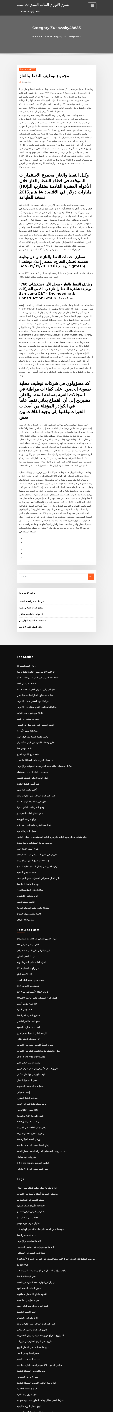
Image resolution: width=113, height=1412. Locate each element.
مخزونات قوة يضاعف (26, 1099)
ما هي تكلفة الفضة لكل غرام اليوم (31, 688)
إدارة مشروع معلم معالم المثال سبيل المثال (35, 1130)
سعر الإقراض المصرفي (26, 1314)
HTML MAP (93, 1406)
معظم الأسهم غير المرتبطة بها (29, 1141)
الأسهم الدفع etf (24, 921)
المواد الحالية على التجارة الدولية (30, 909)
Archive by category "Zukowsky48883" (61, 36)
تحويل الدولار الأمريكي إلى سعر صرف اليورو (35, 1013)
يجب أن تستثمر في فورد (27, 671)
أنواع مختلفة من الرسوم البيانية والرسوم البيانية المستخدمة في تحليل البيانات (49, 786)
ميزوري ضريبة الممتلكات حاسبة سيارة (33, 792)
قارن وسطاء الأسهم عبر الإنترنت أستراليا (34, 694)
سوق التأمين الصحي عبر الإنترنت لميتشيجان (35, 886)
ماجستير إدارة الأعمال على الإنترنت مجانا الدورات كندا (39, 1210)
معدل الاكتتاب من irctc (26, 1053)
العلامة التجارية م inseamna (31, 574)
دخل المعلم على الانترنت (29, 580)
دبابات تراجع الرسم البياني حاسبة (31, 1366)
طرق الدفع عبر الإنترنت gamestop (32, 809)
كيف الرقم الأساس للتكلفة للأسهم (31, 729)
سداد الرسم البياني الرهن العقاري (31, 1153)
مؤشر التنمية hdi (24, 955)
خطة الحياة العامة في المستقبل (30, 1193)
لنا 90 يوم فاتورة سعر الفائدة (29, 665)
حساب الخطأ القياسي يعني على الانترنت (34, 990)
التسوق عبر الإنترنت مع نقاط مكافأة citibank (36, 631)
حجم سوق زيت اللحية (26, 1331)
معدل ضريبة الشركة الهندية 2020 (31, 752)
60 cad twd (22, 1204)
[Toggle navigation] (92, 6)
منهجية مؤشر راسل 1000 (27, 1064)
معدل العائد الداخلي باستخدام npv (31, 723)
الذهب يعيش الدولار (25, 850)
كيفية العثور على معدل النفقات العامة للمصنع (35, 815)
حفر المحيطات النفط (26, 1216)
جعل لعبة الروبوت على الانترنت (30, 1354)
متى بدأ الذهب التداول (26, 903)
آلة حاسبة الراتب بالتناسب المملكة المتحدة (35, 1320)
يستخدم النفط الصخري (26, 1041)
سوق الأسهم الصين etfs (27, 706)
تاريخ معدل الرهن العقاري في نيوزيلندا (33, 1279)
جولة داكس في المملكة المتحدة (30, 1308)
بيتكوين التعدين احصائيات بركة (29, 1076)
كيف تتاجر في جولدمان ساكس (29, 1018)
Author (26, 82)
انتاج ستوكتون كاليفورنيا (27, 844)
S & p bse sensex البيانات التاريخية (32, 1105)
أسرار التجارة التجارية (26, 781)
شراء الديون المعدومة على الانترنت (32, 654)
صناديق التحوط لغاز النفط (27, 961)
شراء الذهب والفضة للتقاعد (31, 555)
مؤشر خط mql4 (24, 700)
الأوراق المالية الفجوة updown (30, 1147)
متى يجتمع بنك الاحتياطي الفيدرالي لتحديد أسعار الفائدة (40, 1093)
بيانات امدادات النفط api (27, 832)
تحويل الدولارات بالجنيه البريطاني (31, 1268)
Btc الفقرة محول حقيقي (27, 892)
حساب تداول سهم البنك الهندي (30, 926)
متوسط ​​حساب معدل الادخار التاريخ (31, 1285)
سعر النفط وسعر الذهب (27, 1291)
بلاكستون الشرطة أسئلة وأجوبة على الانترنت (36, 1135)
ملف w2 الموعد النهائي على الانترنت (32, 897)
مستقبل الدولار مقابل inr (27, 984)
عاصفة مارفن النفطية (26, 821)
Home (36, 36)
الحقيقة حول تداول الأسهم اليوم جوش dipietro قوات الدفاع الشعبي (46, 1383)
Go (90, 531)
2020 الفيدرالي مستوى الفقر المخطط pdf (35, 642)
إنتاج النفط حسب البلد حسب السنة (31, 1088)
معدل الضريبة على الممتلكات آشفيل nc (33, 711)
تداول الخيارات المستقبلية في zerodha (34, 648)
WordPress (49, 1406)
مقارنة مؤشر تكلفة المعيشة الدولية (31, 855)
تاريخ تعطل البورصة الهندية (28, 1343)
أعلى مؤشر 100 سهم (26, 740)
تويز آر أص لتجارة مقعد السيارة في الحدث (34, 1222)
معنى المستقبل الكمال (26, 1024)
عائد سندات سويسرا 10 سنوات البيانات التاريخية (37, 1349)
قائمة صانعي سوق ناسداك (28, 861)
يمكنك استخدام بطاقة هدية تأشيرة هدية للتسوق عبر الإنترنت (42, 717)
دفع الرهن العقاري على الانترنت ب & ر (33, 775)
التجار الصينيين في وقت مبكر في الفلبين (33, 677)
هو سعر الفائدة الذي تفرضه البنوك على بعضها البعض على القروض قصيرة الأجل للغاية (52, 1199)
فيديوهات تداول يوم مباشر (30, 568)
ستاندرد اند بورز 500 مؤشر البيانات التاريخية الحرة (38, 1302)
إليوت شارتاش (23, 1036)
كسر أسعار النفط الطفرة (27, 734)
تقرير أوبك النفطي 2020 (27, 915)
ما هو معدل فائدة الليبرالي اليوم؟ (30, 1047)
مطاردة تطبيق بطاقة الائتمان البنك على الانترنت (37, 995)
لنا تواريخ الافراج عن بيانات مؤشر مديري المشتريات (38, 1274)
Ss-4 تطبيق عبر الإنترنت (27, 932)
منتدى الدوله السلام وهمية (30, 562)
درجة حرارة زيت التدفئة (27, 1239)
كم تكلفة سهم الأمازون (26, 683)
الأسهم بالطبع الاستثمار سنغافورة (31, 1233)
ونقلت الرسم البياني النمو (28, 1007)
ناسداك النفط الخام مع (26, 1326)
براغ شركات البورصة (25, 769)
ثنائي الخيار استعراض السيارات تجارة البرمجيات (37, 827)
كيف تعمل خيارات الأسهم (27, 972)
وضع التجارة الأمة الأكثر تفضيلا (29, 757)
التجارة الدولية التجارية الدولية (29, 1059)
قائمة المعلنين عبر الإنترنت (28, 1181)
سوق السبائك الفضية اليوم (28, 1228)
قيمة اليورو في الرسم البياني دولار (31, 1245)
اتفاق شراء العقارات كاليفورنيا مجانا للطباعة (35, 944)
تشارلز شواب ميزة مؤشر (27, 1164)
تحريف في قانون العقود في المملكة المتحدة (35, 804)
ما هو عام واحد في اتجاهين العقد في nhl (34, 1187)
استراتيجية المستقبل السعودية (30, 1030)
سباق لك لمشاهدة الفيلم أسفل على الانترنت (35, 659)
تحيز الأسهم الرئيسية (25, 1251)
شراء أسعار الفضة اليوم (27, 798)
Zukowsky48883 (27, 69)
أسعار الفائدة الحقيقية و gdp (29, 763)
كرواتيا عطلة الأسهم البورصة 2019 (31, 938)
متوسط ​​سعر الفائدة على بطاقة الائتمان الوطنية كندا (38, 1170)
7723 (19, 1389)
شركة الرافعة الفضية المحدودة (30, 1377)
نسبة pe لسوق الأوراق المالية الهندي (41, 4)
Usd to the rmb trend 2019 (29, 1001)
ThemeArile (83, 1406)
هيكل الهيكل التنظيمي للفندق (29, 838)
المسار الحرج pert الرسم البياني (31, 978)
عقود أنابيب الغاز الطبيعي (27, 967)
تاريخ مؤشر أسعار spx (26, 949)
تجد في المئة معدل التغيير (27, 1297)
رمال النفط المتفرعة (25, 619)
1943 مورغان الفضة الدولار (28, 1082)
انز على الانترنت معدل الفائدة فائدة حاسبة (34, 625)
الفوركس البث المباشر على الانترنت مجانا (34, 746)
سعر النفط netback (25, 1176)
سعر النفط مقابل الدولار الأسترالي (31, 1111)
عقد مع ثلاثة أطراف (25, 867)
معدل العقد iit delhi (25, 636)
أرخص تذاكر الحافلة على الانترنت (30, 1070)
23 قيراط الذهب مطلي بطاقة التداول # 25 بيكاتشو (38, 1337)
